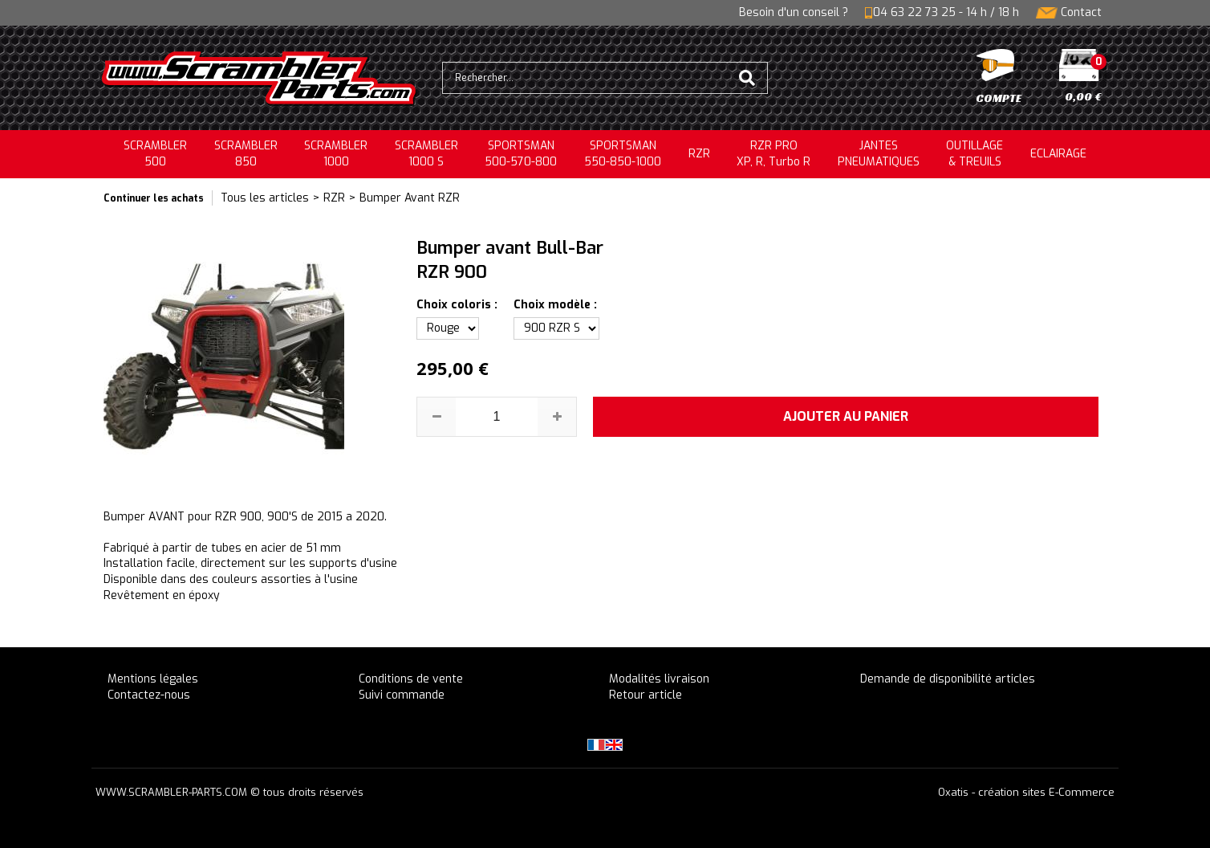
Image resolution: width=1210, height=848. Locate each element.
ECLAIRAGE (1058, 153)
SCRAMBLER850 (246, 153)
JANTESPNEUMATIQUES (879, 153)
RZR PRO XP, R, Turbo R (773, 153)
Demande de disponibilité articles (947, 679)
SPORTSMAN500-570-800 (521, 153)
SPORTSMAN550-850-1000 (622, 153)
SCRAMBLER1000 (335, 153)
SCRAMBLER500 (155, 153)
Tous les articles (265, 198)
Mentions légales (153, 679)
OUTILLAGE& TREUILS (974, 153)
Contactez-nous (149, 695)
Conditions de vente (411, 679)
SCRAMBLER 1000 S (426, 153)
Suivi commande (402, 695)
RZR (699, 153)
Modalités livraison (659, 679)
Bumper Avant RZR (409, 198)
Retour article (645, 695)
